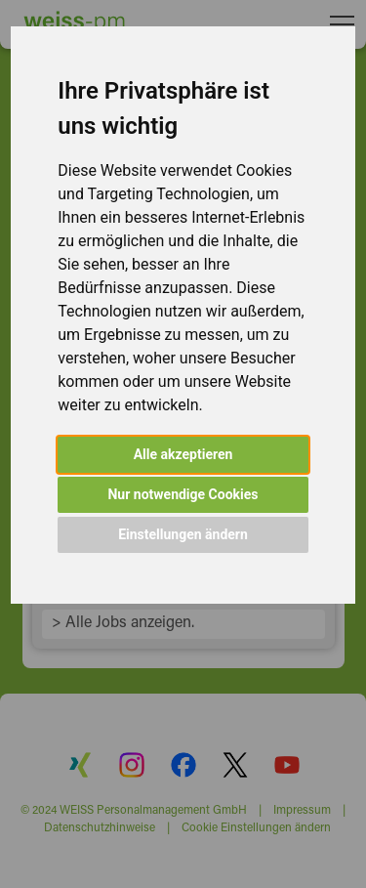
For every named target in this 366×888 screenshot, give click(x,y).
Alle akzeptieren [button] (183, 454)
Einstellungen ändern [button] (183, 534)
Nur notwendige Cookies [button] (182, 494)
